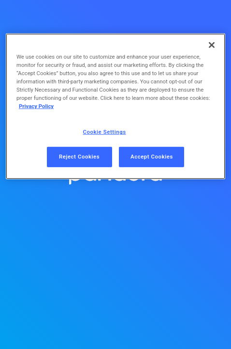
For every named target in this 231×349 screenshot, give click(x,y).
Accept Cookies (151, 156)
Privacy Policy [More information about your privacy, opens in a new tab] (36, 106)
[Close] (211, 45)
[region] (115, 106)
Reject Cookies (79, 156)
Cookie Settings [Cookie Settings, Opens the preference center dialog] (104, 131)
